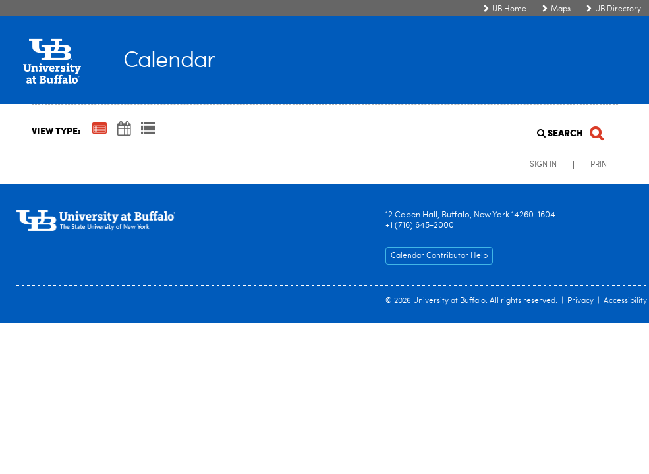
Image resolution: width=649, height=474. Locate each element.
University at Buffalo (449, 301)
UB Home (509, 9)
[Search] (569, 129)
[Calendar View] (123, 129)
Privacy (580, 301)
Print (600, 165)
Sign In (543, 165)
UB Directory (618, 9)
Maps (561, 9)
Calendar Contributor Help (439, 256)
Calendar (169, 61)
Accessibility (625, 301)
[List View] (148, 129)
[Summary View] (99, 129)
